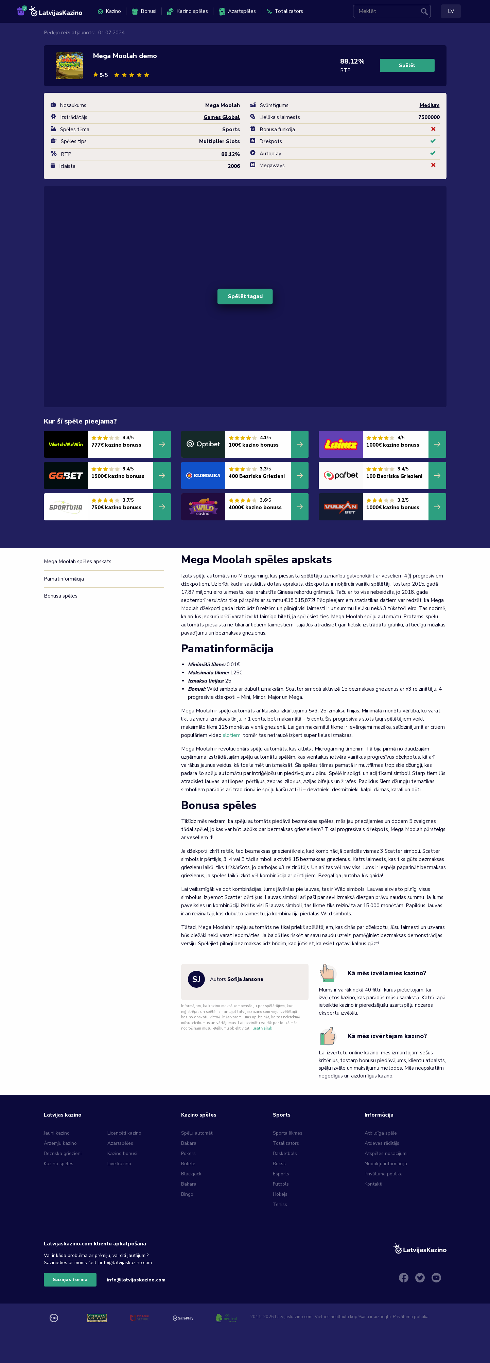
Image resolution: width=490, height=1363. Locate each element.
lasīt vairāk (262, 1028)
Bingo (187, 1194)
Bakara (188, 1143)
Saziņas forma (70, 1279)
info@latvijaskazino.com (136, 1280)
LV (451, 11)
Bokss (279, 1163)
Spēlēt (407, 65)
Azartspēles (237, 12)
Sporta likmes (287, 1133)
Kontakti (373, 1184)
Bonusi (144, 11)
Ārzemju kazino (60, 1143)
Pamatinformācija (64, 578)
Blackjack (191, 1174)
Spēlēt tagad (245, 296)
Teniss (280, 1204)
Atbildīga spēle (381, 1133)
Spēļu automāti (197, 1133)
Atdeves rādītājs (382, 1143)
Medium (430, 105)
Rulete (188, 1163)
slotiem (232, 735)
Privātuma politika (384, 1174)
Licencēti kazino (125, 1133)
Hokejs (280, 1194)
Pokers (188, 1153)
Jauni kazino (57, 1133)
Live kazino (119, 1163)
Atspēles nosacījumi (386, 1153)
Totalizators (285, 11)
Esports (281, 1174)
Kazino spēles (187, 11)
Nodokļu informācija (386, 1163)
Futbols (281, 1184)
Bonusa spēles (60, 595)
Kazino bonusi (122, 1153)
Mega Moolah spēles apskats (77, 561)
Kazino (109, 11)
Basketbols (285, 1153)
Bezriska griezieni (63, 1153)
